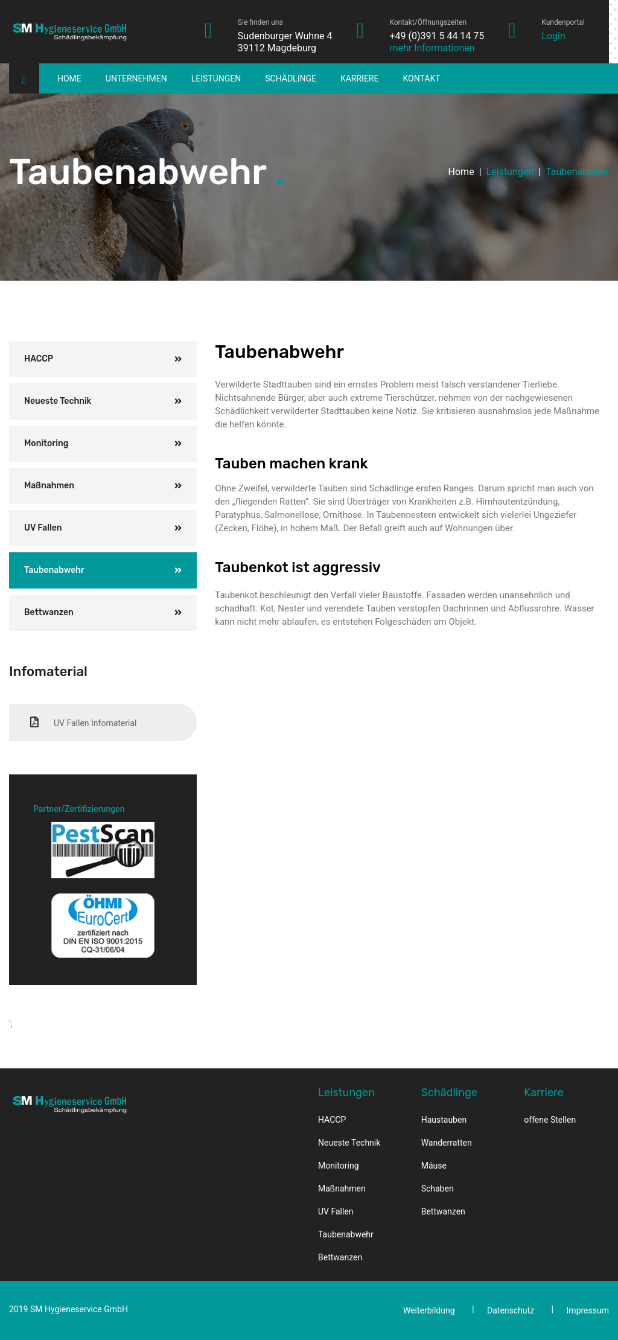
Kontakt (421, 78)
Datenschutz (510, 1310)
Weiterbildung (429, 1310)
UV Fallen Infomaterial (83, 722)
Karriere (359, 78)
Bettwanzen (49, 612)
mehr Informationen (431, 48)
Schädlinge (290, 78)
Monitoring (46, 443)
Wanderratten (446, 1142)
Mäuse (434, 1165)
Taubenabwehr (54, 570)
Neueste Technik (57, 401)
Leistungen (216, 78)
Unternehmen (136, 78)
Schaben (437, 1188)
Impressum (588, 1310)
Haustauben (444, 1120)
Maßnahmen (49, 485)
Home (69, 78)
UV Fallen (43, 528)
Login (553, 36)
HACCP (38, 359)
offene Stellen (550, 1120)
